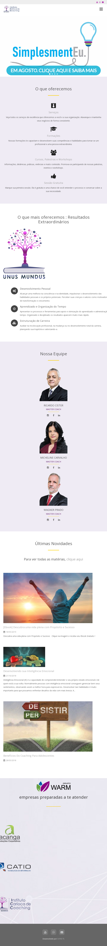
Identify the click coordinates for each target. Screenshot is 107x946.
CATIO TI (60, 939)
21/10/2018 (11, 675)
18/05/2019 (11, 632)
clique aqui (74, 559)
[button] (53, 45)
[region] (53, 45)
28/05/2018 (11, 760)
